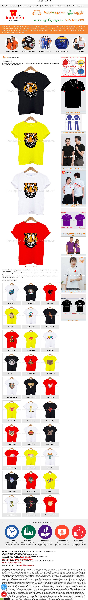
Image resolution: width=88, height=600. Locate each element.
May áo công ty (24, 576)
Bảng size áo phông (33, 6)
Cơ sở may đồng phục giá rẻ (50, 596)
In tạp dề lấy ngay (79, 51)
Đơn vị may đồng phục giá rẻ (78, 596)
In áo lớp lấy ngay (48, 571)
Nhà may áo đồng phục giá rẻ (60, 589)
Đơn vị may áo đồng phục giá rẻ (75, 589)
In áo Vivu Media (73, 320)
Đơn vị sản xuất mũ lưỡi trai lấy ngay (65, 580)
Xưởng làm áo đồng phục (79, 585)
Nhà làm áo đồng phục (55, 586)
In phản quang (56, 573)
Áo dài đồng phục (8, 32)
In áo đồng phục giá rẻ (49, 588)
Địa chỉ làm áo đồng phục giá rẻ (44, 592)
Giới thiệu (14, 6)
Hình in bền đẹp (78, 540)
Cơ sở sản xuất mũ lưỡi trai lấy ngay (48, 580)
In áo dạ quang (16, 30)
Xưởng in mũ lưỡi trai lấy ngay (78, 576)
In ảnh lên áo (30, 569)
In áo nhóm (80, 569)
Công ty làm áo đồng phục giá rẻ (66, 590)
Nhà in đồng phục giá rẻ (33, 597)
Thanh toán (72, 6)
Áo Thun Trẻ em (53, 28)
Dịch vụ (22, 6)
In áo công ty (17, 576)
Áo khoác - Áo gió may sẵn (44, 26)
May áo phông (39, 576)
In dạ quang (62, 573)
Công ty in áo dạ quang (25, 575)
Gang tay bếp (19, 32)
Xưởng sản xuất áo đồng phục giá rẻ (75, 593)
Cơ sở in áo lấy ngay (56, 575)
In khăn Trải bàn (28, 30)
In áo (6, 57)
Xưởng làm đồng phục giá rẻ (67, 599)
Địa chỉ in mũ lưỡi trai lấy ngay (49, 578)
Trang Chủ (5, 6)
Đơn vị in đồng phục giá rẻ (14, 599)
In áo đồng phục (42, 569)
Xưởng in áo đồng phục (37, 588)
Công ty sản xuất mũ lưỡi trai (42, 579)
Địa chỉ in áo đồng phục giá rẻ (19, 589)
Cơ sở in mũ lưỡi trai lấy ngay (8, 578)
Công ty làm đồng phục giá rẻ (40, 599)
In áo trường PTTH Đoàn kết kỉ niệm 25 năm (73, 234)
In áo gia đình (70, 569)
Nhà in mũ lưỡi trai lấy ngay (36, 578)
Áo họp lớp (9, 28)
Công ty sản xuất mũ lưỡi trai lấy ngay (16, 582)
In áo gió (49, 569)
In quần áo (19, 572)
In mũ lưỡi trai (57, 576)
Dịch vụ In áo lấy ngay (10, 573)
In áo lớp (75, 569)
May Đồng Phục (64, 30)
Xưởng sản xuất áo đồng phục (51, 585)
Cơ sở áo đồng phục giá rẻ (21, 595)
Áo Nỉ (32, 26)
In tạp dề (64, 569)
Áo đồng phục (29, 582)
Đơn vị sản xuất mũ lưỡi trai (16, 579)
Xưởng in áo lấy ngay (67, 575)
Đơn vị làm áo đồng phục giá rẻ (29, 592)
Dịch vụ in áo (11, 571)
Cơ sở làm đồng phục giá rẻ (54, 599)
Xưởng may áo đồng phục (54, 583)
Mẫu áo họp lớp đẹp (77, 30)
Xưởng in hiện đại (28, 540)
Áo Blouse (33, 28)
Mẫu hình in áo (14, 569)
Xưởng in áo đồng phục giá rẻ (61, 588)
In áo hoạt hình (35, 572)
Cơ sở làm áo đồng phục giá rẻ (15, 592)
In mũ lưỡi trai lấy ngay (65, 576)
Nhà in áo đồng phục (65, 586)
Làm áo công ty (32, 576)
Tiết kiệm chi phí (45, 540)
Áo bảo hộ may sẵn (61, 26)
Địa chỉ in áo (24, 571)
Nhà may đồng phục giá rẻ (22, 597)
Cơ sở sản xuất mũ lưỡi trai (69, 579)
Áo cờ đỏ (75, 28)
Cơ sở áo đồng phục (48, 582)
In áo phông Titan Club (73, 112)
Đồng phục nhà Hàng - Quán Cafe (45, 30)
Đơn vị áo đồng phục (57, 582)
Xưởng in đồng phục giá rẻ (46, 597)
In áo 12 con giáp (14, 57)
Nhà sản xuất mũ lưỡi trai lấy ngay (14, 580)
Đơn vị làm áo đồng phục (44, 586)
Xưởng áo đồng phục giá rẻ (34, 595)
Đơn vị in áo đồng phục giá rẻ (33, 589)
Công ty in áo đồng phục (76, 586)
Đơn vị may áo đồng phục (66, 583)
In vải (30, 572)
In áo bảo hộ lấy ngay (45, 51)
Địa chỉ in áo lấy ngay (36, 575)
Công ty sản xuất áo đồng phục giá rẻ (41, 593)
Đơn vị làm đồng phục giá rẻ (26, 599)
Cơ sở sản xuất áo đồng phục (23, 585)
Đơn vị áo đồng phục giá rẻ (60, 595)
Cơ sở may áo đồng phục (29, 583)
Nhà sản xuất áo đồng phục (79, 583)
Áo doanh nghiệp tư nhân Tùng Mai (73, 132)
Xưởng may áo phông (48, 576)
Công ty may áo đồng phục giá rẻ (51, 590)
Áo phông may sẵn (23, 26)
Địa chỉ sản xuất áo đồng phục (66, 585)
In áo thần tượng (28, 573)
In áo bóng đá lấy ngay (38, 571)
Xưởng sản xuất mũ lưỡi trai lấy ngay (31, 580)
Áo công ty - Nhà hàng (21, 28)
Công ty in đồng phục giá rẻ (71, 597)
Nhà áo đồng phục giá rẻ (72, 595)
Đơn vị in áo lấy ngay (77, 575)
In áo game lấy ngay (51, 572)
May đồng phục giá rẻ (24, 596)
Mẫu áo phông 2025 (9, 26)
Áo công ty (11, 576)
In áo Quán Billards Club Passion (73, 168)
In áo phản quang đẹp (37, 573)
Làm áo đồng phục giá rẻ (13, 596)
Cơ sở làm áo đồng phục (20, 586)
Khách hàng (45, 6)
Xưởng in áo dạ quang (14, 575)
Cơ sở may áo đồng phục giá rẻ (21, 590)
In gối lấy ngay (42, 572)
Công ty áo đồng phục (38, 582)
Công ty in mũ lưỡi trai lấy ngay (64, 578)
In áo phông (23, 569)
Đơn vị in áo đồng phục (26, 588)
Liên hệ (81, 6)
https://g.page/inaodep (25, 557)
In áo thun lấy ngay (76, 571)
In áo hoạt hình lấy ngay (72, 572)
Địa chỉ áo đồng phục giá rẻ (47, 595)
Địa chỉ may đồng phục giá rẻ (64, 596)
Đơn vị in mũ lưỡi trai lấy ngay (22, 578)
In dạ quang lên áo (70, 573)
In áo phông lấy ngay (67, 571)
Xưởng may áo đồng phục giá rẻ (36, 590)
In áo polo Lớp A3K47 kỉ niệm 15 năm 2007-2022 (73, 291)
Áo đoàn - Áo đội (65, 28)
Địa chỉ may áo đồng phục (42, 583)
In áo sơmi (30, 571)
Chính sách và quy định (59, 6)
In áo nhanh (12, 540)
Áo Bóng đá (42, 28)
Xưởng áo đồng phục (78, 582)
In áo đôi (59, 569)
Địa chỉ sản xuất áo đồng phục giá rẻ (24, 593)
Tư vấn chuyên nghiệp (62, 540)
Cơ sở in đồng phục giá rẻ (58, 597)
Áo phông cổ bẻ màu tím (73, 255)
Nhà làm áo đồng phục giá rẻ (58, 592)
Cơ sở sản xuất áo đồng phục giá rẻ (59, 593)
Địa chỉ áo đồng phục (68, 582)
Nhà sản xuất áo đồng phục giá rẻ (73, 592)
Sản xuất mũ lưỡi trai (76, 578)
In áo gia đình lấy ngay (12, 572)
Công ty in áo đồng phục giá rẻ (75, 588)
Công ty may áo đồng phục (17, 583)
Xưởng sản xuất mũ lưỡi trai (29, 579)
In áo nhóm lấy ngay (56, 571)
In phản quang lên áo (47, 573)
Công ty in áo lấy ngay (47, 575)
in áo (17, 563)
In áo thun (36, 569)
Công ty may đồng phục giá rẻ (37, 596)
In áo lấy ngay (22, 563)
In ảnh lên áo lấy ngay (28, 51)
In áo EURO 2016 (6, 569)
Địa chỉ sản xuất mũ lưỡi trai (56, 579)
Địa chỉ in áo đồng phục (15, 588)
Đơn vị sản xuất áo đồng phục (37, 585)
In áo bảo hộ (54, 569)
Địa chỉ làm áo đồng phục (32, 586)
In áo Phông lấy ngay (12, 51)
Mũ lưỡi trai (72, 26)
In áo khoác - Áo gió (62, 51)
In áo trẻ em (25, 572)
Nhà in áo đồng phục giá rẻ (47, 589)
